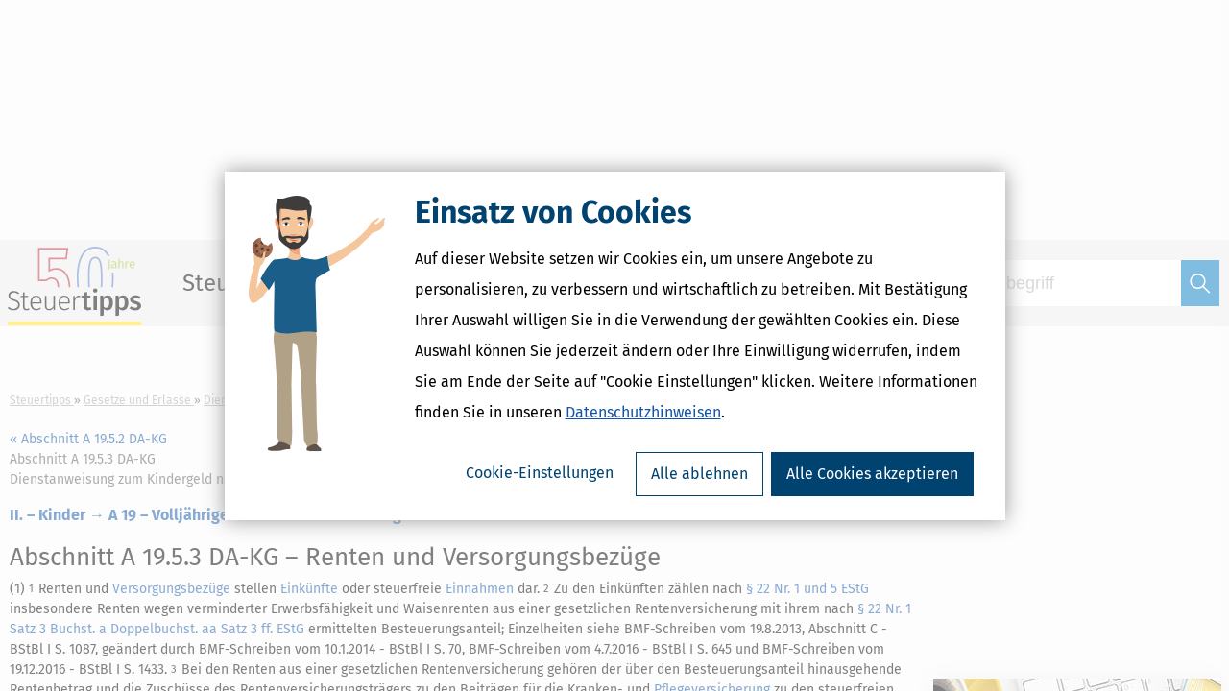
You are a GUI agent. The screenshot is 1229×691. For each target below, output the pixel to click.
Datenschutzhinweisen (643, 412)
